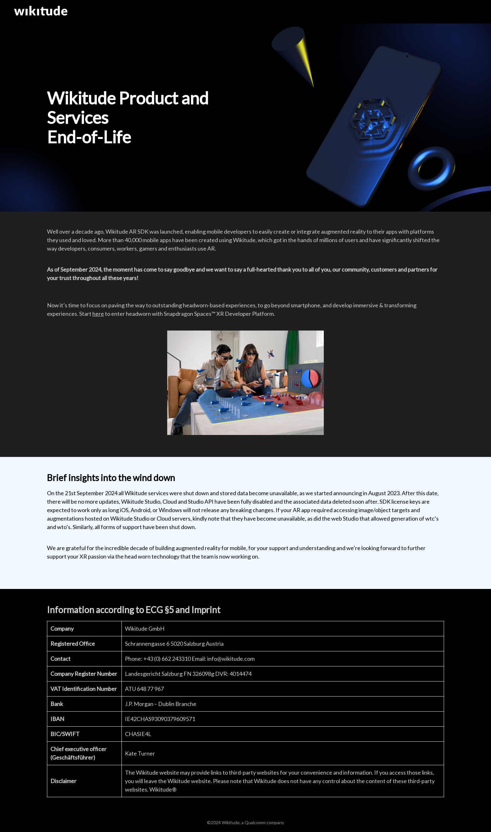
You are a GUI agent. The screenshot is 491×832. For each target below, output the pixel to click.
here (98, 313)
